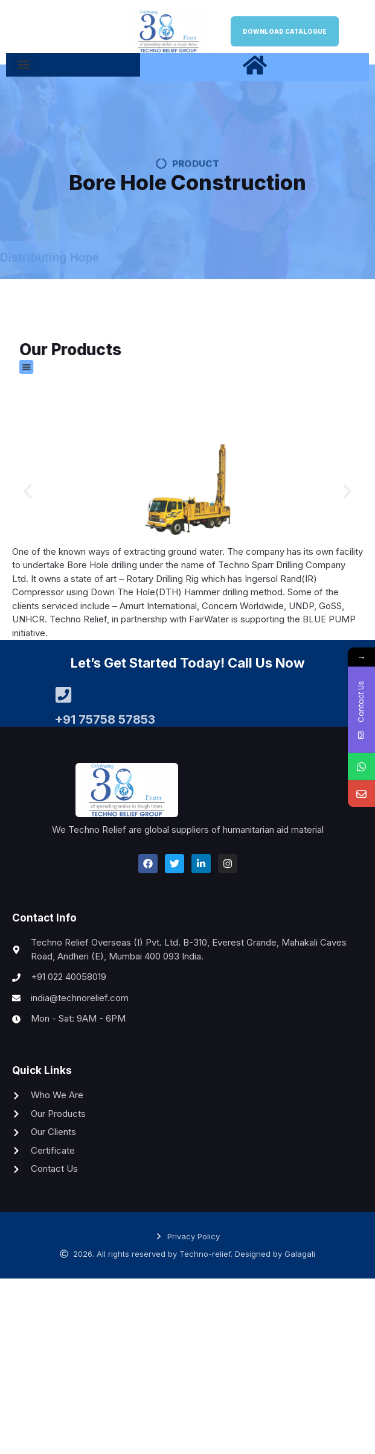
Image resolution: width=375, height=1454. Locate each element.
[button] (23, 64)
